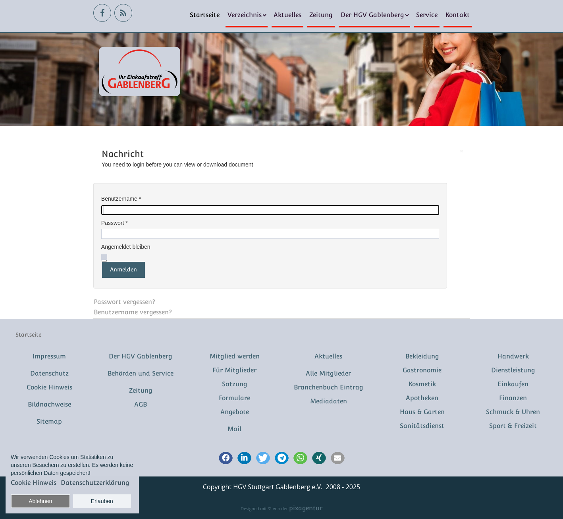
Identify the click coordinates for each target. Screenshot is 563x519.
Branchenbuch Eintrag (328, 387)
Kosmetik (422, 384)
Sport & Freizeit (513, 426)
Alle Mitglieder (328, 373)
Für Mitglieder (234, 370)
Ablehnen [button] (40, 501)
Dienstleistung (513, 370)
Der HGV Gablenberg (372, 15)
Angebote (234, 412)
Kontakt (457, 15)
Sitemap (49, 421)
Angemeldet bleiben (125, 247)
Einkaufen (512, 384)
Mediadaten (328, 401)
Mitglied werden (235, 356)
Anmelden (123, 269)
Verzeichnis (245, 15)
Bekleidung (422, 356)
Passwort (114, 223)
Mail (234, 429)
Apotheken (422, 398)
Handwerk (513, 356)
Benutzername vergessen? (133, 312)
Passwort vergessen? (124, 302)
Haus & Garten (422, 412)
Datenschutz (49, 373)
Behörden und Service (141, 373)
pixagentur (305, 508)
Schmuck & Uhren (513, 412)
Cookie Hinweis (49, 387)
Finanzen (513, 398)
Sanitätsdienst (422, 426)
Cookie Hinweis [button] (33, 482)
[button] (226, 458)
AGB (140, 404)
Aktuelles (287, 15)
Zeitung (321, 15)
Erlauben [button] (102, 501)
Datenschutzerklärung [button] (95, 482)
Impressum (49, 356)
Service (427, 15)
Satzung (234, 384)
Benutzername (121, 199)
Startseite (205, 15)
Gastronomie (422, 370)
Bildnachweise (49, 404)
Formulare (234, 398)
